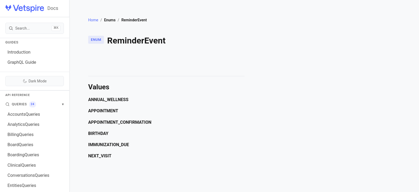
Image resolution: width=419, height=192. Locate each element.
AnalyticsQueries (23, 124)
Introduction (18, 52)
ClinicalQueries (21, 165)
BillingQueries (20, 134)
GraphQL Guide (21, 62)
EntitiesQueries (21, 185)
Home (93, 20)
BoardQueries (20, 144)
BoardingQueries (23, 154)
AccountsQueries (23, 114)
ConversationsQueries (28, 175)
